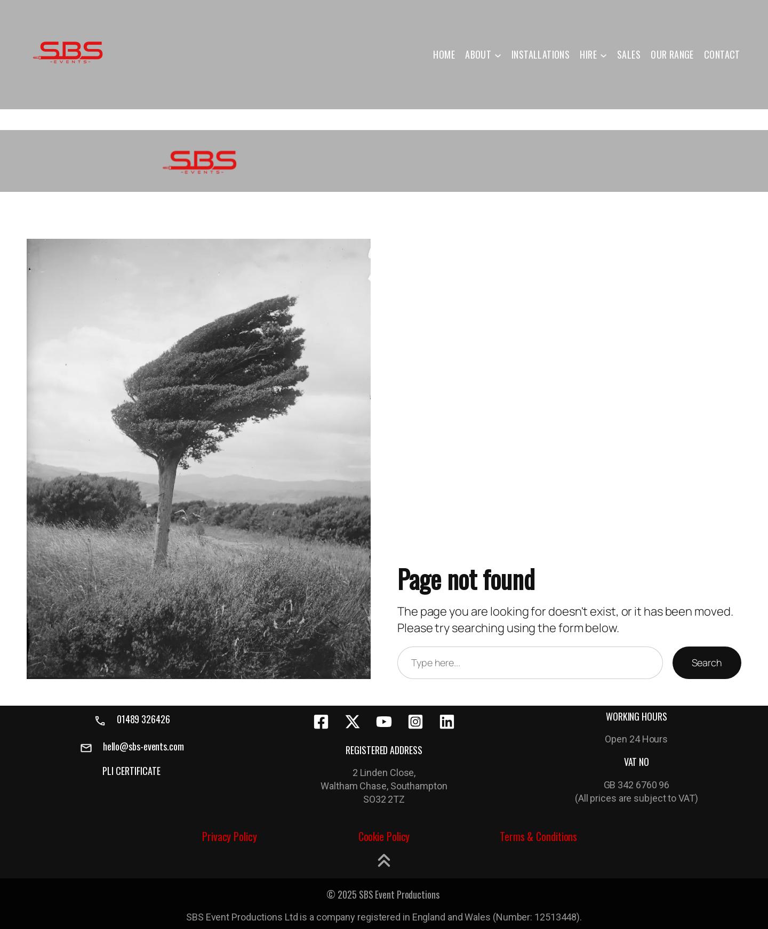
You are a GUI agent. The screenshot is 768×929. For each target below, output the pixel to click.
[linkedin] (447, 721)
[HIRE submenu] (603, 54)
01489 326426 (143, 719)
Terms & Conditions (538, 836)
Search (707, 662)
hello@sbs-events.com (143, 746)
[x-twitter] (352, 721)
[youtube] (384, 721)
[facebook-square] (321, 721)
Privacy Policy (229, 836)
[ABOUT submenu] (497, 54)
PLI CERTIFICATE (131, 771)
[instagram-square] (415, 721)
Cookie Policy (384, 836)
